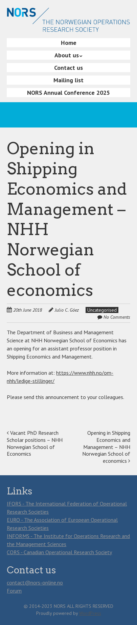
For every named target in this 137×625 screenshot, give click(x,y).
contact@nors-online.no (35, 582)
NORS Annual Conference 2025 (68, 92)
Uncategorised (102, 310)
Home (68, 43)
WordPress (90, 613)
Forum (14, 590)
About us (66, 55)
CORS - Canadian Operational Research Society (59, 552)
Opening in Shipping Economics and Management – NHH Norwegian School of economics (106, 446)
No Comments (117, 317)
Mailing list (68, 80)
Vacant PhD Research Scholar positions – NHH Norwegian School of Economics (35, 443)
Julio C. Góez (67, 310)
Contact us (68, 68)
